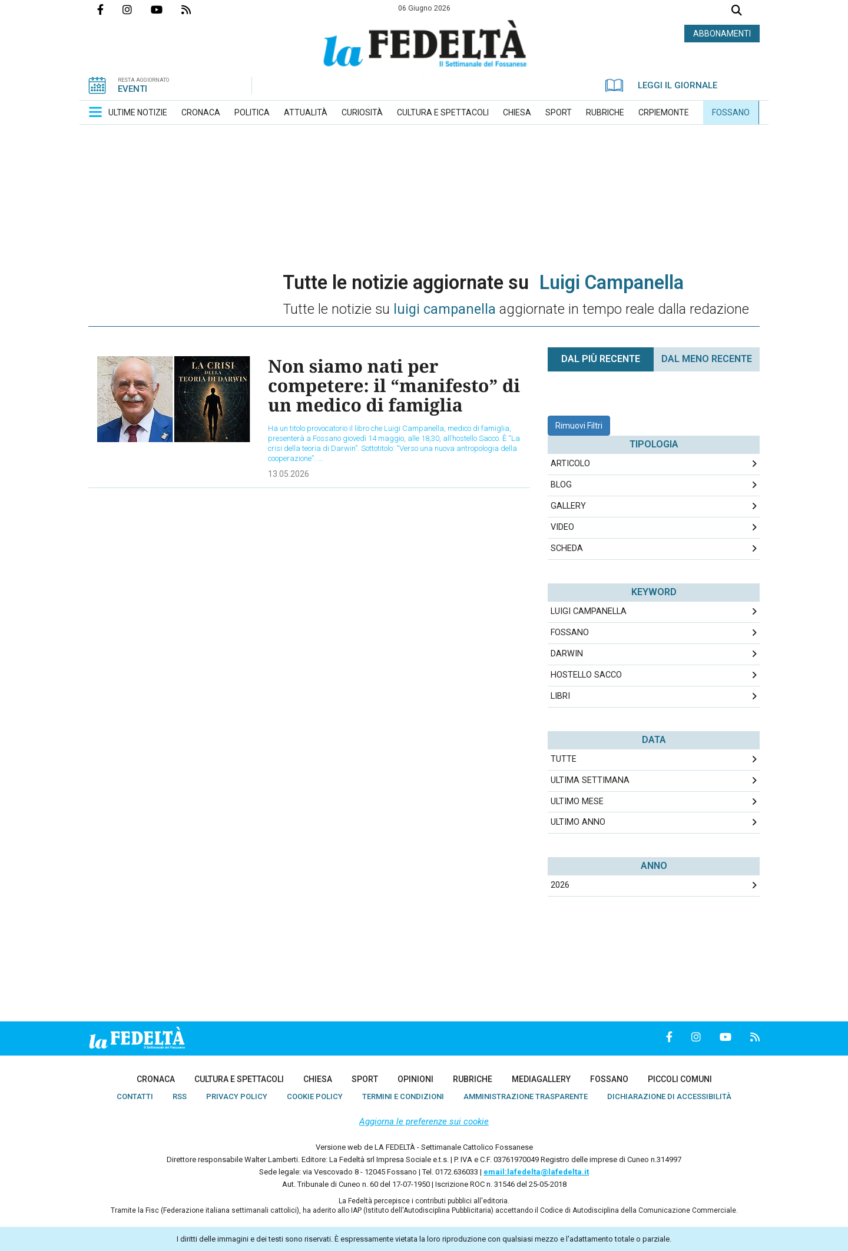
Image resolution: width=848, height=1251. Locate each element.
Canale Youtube (166, 9)
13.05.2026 (288, 474)
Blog (561, 485)
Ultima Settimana (590, 780)
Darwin (567, 654)
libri (560, 696)
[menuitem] (137, 112)
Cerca (736, 11)
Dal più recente (600, 358)
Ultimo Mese (577, 802)
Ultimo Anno (578, 822)
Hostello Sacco (586, 675)
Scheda (567, 548)
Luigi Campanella (589, 611)
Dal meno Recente (706, 358)
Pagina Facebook (109, 9)
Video (562, 527)
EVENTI (132, 89)
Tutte (564, 759)
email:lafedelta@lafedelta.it (536, 1171)
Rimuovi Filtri (578, 425)
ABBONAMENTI (722, 33)
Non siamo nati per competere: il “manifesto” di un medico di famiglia (394, 385)
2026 (560, 885)
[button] (95, 112)
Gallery (568, 506)
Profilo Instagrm (136, 9)
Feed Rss (195, 9)
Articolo (570, 464)
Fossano (570, 633)
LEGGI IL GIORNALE (661, 85)
